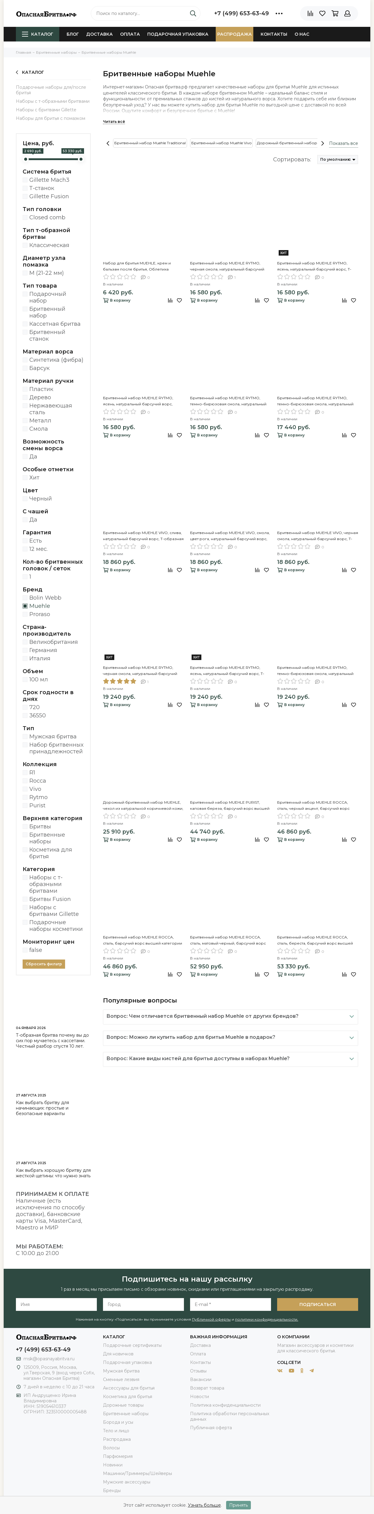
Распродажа (234, 34)
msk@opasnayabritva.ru (49, 1359)
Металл (40, 420)
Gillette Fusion (49, 196)
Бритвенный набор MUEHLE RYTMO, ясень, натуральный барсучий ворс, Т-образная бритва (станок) (314, 266)
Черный (40, 498)
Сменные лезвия (121, 1379)
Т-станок (41, 188)
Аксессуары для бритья (129, 1388)
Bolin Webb (45, 597)
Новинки (113, 1465)
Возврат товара (207, 1388)
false (35, 950)
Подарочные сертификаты (132, 1345)
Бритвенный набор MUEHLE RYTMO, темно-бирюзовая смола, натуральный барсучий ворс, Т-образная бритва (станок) (315, 401)
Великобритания (53, 642)
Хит (34, 477)
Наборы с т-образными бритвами (53, 101)
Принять (238, 1505)
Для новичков (118, 1354)
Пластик (41, 389)
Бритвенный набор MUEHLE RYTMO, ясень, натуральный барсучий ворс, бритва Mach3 (138, 401)
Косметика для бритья (50, 853)
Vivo (35, 789)
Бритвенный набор (47, 312)
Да (33, 456)
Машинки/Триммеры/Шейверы (137, 1473)
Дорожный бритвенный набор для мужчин (299, 143)
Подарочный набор (47, 297)
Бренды (112, 1490)
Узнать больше (204, 1505)
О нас (302, 34)
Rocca (37, 780)
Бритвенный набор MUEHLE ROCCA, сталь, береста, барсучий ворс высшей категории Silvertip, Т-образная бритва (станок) (315, 940)
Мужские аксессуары (126, 1482)
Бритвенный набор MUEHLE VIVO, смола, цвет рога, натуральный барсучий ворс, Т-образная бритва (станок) (230, 536)
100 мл (38, 679)
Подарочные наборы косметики (56, 925)
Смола (38, 428)
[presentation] (108, 143)
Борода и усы (118, 1422)
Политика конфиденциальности (225, 1405)
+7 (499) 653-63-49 (241, 13)
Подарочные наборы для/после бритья (51, 89)
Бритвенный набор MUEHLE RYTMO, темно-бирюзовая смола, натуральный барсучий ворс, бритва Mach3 (228, 401)
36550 (37, 715)
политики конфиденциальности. (266, 1319)
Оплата (130, 34)
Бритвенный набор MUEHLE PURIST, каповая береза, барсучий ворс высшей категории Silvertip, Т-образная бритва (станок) (230, 806)
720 (34, 707)
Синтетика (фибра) (56, 360)
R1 (32, 772)
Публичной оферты (211, 1319)
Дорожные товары (123, 1405)
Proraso (39, 614)
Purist (37, 805)
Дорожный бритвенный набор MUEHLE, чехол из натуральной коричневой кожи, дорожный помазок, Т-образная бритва (143, 806)
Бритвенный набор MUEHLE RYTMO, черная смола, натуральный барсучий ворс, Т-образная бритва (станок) (227, 266)
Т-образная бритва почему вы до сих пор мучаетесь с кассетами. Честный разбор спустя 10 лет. (52, 1040)
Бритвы (40, 826)
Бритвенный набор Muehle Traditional (150, 143)
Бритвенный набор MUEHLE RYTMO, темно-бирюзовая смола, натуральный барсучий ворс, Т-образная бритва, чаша (317, 671)
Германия (43, 650)
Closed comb (47, 217)
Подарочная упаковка (177, 34)
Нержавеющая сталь (50, 409)
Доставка (99, 34)
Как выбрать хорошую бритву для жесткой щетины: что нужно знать (53, 1173)
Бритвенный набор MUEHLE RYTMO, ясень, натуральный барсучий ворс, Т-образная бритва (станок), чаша (227, 671)
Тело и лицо (116, 1430)
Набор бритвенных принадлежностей (56, 748)
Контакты (274, 34)
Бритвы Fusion (50, 899)
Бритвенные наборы (47, 838)
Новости (199, 1396)
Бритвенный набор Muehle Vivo (221, 143)
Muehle (39, 606)
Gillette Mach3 (49, 180)
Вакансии (200, 1379)
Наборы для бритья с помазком (50, 118)
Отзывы (198, 1371)
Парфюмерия (118, 1456)
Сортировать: (292, 159)
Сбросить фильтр (44, 964)
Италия (39, 658)
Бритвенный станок (47, 335)
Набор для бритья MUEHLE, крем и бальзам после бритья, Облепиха (137, 266)
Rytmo (38, 797)
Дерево (40, 397)
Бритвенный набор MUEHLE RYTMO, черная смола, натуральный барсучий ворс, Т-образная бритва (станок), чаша (142, 671)
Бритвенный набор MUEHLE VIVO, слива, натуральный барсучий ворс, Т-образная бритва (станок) (143, 536)
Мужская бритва (53, 736)
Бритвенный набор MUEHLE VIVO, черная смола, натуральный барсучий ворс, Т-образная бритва (317, 536)
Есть (35, 540)
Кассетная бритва (55, 324)
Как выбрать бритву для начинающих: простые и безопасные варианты (42, 1108)
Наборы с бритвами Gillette (46, 110)
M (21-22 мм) (46, 273)
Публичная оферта (211, 1427)
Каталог (37, 34)
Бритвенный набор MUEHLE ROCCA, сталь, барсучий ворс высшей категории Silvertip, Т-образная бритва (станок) (142, 940)
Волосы (111, 1448)
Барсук (39, 368)
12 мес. (38, 549)
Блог (73, 34)
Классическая (49, 245)
